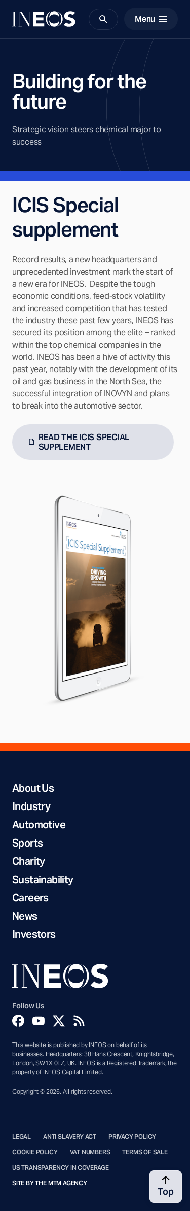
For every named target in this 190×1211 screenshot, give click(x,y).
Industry (31, 806)
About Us (33, 788)
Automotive (38, 825)
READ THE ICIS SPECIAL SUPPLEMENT (84, 442)
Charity (28, 861)
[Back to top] (165, 1186)
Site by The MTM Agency (49, 1183)
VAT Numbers (90, 1152)
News (24, 916)
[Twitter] (59, 1021)
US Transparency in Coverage (60, 1167)
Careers (30, 898)
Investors (34, 934)
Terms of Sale (145, 1152)
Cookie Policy (35, 1152)
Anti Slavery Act (69, 1136)
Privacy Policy (132, 1136)
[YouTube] (38, 1021)
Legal (21, 1136)
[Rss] (79, 1021)
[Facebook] (18, 1021)
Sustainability (42, 879)
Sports (27, 843)
